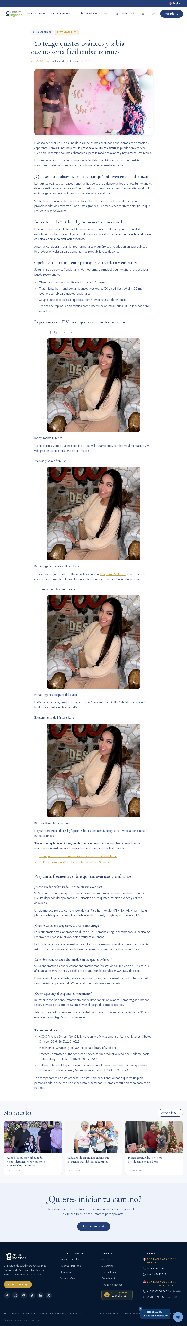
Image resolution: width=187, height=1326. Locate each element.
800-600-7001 (154, 1268)
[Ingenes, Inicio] (13, 13)
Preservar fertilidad (70, 1265)
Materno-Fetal (68, 1278)
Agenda (172, 13)
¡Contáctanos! (93, 1226)
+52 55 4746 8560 (155, 1274)
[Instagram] (15, 1295)
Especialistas (108, 1272)
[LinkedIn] (40, 1295)
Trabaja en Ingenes (111, 1284)
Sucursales (107, 1265)
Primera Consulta (69, 1259)
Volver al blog (170, 1112)
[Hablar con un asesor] (178, 1317)
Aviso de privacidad (109, 1313)
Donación (65, 1272)
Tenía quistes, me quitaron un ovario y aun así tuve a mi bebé (78, 856)
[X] (49, 1295)
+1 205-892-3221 (160, 1297)
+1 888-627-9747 (162, 1291)
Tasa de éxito (108, 1278)
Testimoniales (67, 32)
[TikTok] (32, 1295)
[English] (175, 3)
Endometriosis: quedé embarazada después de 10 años (74, 862)
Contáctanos (18, 1284)
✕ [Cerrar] (140, 1308)
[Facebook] (7, 1295)
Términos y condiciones (134, 1313)
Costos (105, 1259)
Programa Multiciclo (113, 574)
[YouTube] (24, 1295)
